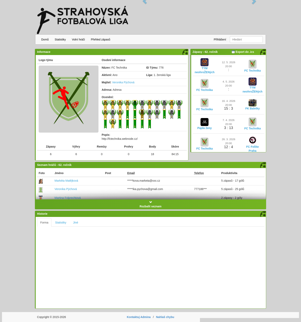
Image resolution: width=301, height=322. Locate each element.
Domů (45, 39)
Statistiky (60, 39)
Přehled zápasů (100, 39)
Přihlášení (220, 39)
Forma (44, 222)
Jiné (75, 222)
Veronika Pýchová (123, 82)
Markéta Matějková (66, 180)
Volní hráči (78, 39)
